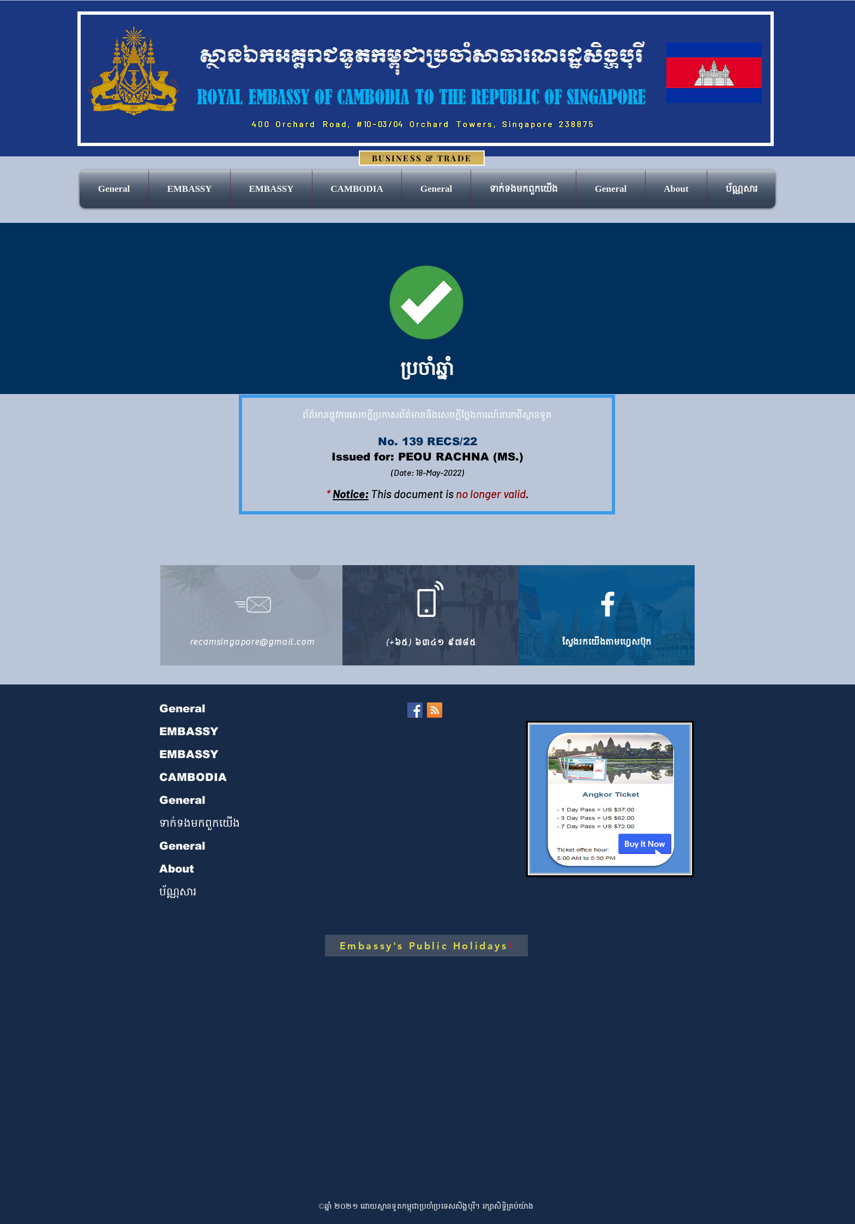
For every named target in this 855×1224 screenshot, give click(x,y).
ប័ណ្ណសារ (177, 892)
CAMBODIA (193, 777)
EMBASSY (189, 731)
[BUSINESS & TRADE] (422, 158)
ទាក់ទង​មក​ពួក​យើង (199, 823)
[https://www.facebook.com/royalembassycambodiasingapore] (607, 604)
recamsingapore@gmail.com (252, 642)
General (182, 708)
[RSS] (434, 710)
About (176, 869)
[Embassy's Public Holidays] (426, 945)
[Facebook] (415, 710)
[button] (271, 189)
